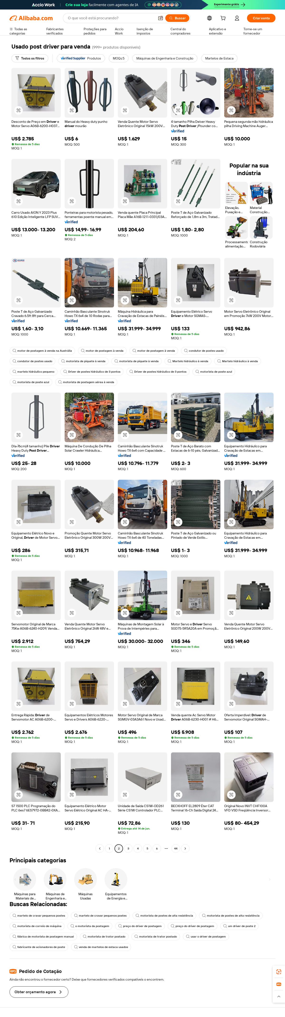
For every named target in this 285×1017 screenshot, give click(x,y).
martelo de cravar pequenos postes (39, 916)
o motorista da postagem (90, 926)
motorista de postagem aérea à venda (86, 382)
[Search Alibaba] (111, 18)
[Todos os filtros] (29, 58)
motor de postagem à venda (102, 351)
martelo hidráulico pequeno (33, 372)
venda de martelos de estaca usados (101, 947)
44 (175, 848)
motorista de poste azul (213, 372)
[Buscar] (177, 18)
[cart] (224, 19)
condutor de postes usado (204, 351)
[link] (279, 972)
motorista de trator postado (104, 936)
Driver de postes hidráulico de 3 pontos (91, 372)
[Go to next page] (185, 848)
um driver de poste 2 (239, 926)
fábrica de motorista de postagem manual (43, 936)
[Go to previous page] (99, 848)
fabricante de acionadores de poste (39, 947)
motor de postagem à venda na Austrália (42, 351)
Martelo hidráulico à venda (188, 361)
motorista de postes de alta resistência (164, 916)
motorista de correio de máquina (37, 926)
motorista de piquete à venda (83, 361)
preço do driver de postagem (140, 926)
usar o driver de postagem (206, 936)
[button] (160, 18)
